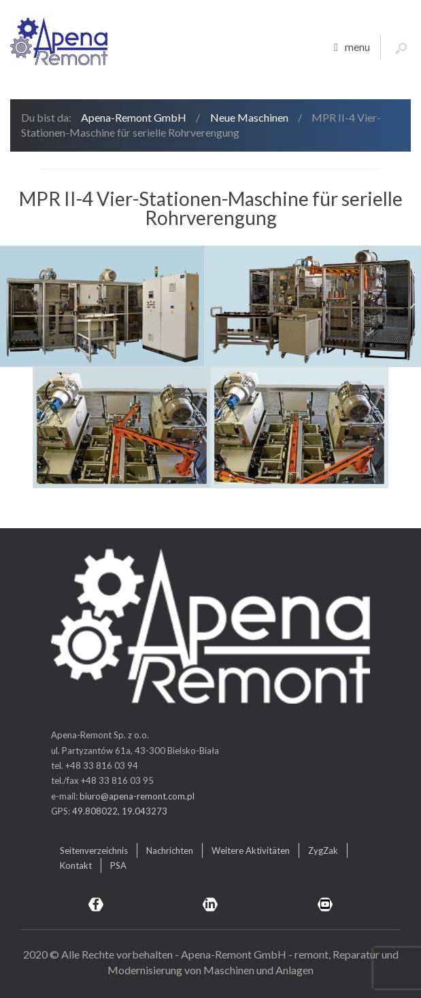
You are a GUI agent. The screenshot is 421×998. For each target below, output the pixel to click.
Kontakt (76, 865)
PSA (118, 865)
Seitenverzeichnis (94, 850)
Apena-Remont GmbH (133, 117)
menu (352, 47)
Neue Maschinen (249, 117)
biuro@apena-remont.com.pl (137, 796)
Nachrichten (169, 850)
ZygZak (323, 850)
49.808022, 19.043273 (119, 811)
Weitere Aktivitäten (251, 850)
